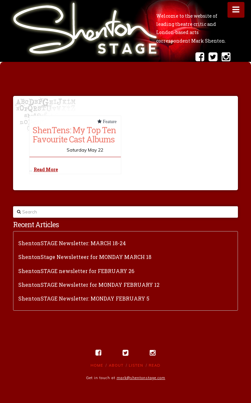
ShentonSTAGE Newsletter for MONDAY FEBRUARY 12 (88, 284)
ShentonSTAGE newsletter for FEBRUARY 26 (76, 270)
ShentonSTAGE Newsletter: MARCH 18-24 (72, 243)
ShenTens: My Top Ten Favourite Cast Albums (74, 134)
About (116, 365)
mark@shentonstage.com (141, 378)
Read (154, 365)
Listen (136, 365)
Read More (46, 169)
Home (97, 365)
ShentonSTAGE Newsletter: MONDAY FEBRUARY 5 (83, 298)
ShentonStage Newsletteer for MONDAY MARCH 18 (84, 256)
